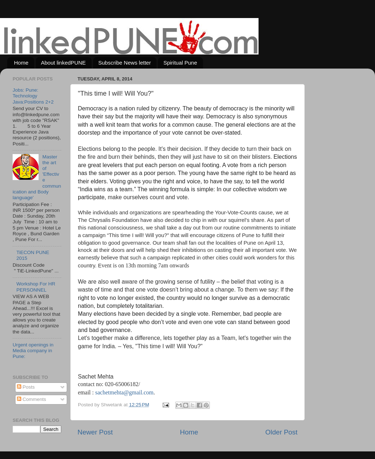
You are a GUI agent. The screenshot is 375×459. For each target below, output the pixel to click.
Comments (31, 399)
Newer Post (95, 432)
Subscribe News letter (124, 63)
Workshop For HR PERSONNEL (35, 286)
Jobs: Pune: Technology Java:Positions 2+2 (33, 95)
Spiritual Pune (180, 63)
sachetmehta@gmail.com (124, 392)
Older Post (281, 432)
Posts (26, 387)
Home (21, 63)
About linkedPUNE (63, 63)
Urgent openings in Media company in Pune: (33, 350)
